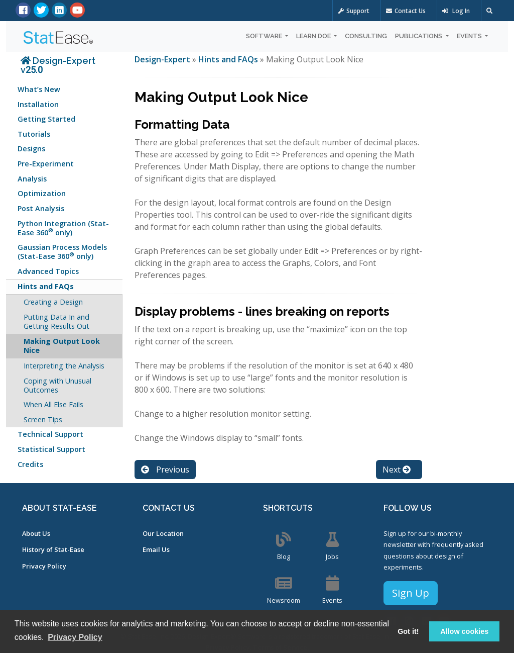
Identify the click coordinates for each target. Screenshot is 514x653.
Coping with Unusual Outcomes (57, 385)
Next (396, 469)
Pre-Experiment (46, 163)
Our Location (163, 533)
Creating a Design (53, 302)
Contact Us (406, 11)
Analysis (32, 178)
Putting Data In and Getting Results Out (56, 321)
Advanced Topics (48, 271)
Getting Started (46, 119)
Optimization (42, 193)
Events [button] (470, 36)
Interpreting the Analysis (64, 365)
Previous (165, 469)
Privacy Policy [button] (75, 637)
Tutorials (34, 134)
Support (353, 11)
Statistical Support (51, 449)
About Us (36, 533)
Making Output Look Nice (62, 345)
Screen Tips (43, 419)
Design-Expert (163, 59)
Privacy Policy (44, 566)
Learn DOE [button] (314, 36)
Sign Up (410, 593)
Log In (456, 11)
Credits (30, 464)
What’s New (39, 89)
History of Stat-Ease (53, 549)
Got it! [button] (408, 631)
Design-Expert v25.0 (58, 65)
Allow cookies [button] (464, 631)
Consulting (366, 36)
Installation (38, 104)
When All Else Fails (53, 404)
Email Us (156, 549)
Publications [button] (419, 36)
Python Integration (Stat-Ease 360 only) (63, 228)
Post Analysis (41, 208)
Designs (31, 148)
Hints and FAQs (46, 286)
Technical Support (50, 434)
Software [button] (265, 36)
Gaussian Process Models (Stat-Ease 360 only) (62, 251)
